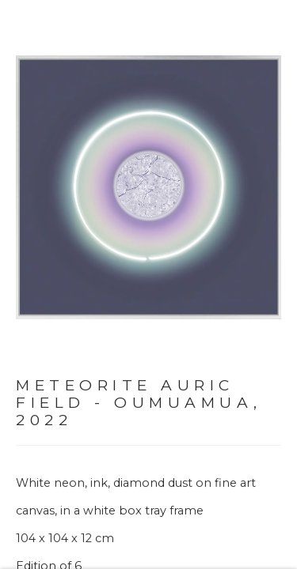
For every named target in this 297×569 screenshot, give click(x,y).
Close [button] (273, 35)
